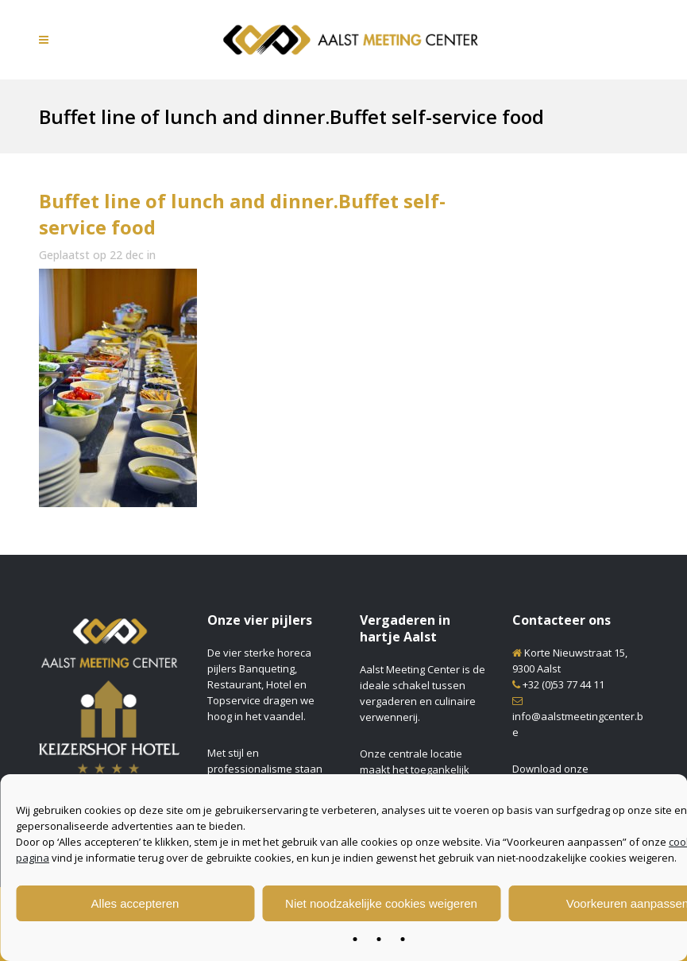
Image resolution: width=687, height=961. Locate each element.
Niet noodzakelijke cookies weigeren (381, 903)
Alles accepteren (135, 903)
